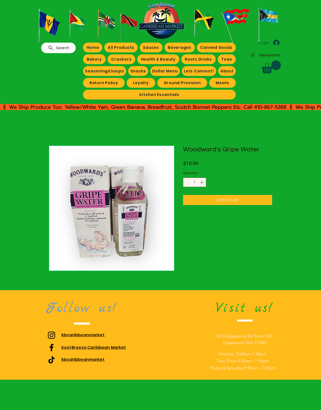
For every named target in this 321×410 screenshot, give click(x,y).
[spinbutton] (194, 182)
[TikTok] (51, 360)
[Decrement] (187, 182)
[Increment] (202, 182)
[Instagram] (51, 335)
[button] (271, 66)
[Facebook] (51, 347)
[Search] (58, 48)
